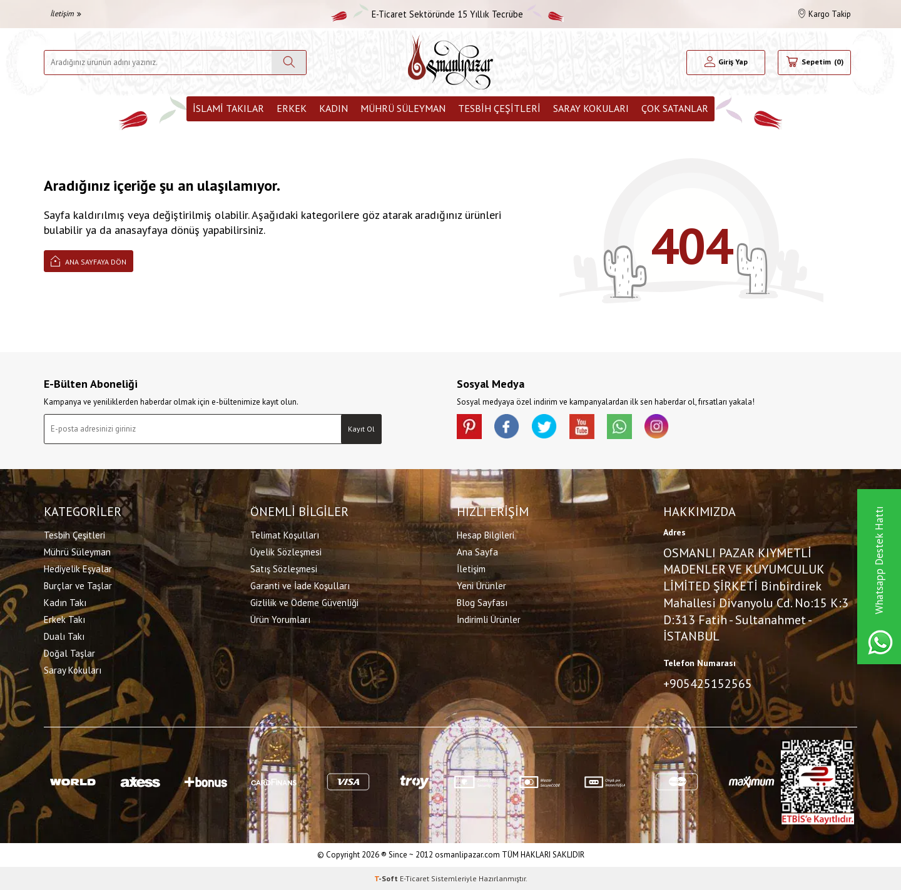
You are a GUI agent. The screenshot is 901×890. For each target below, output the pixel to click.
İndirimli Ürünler (489, 619)
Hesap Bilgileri (485, 535)
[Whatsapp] (619, 426)
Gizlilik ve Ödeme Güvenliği (304, 603)
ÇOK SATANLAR (674, 108)
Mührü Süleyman (402, 108)
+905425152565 (707, 683)
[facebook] (506, 426)
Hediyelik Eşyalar (78, 569)
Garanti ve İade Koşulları (300, 586)
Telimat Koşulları (284, 535)
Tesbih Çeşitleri (499, 108)
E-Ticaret (414, 877)
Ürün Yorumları (280, 619)
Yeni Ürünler (481, 586)
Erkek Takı (64, 619)
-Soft (387, 877)
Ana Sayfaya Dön (88, 260)
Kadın (333, 108)
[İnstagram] (656, 426)
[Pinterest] (469, 426)
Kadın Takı (65, 603)
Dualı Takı (64, 636)
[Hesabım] (726, 62)
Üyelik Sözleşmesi (286, 552)
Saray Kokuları (591, 108)
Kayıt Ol (361, 428)
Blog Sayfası (482, 603)
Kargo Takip (824, 14)
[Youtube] (581, 426)
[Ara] (289, 62)
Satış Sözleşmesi (283, 569)
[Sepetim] (814, 62)
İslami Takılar (228, 108)
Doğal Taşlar (69, 653)
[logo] (450, 62)
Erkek (292, 108)
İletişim (65, 13)
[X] (544, 426)
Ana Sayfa (477, 552)
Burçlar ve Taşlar (78, 586)
